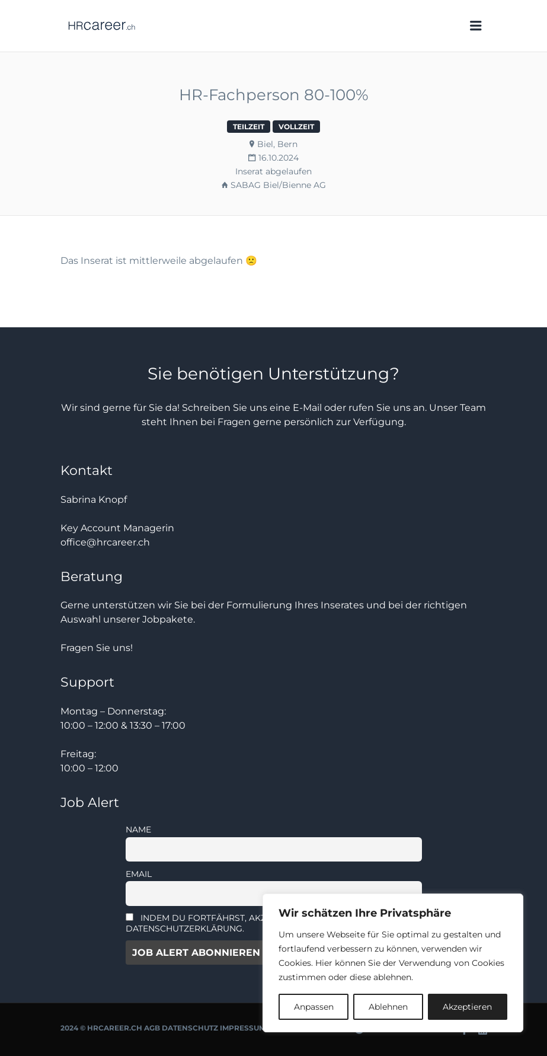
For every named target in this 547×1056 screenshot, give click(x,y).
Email (139, 874)
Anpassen (314, 1006)
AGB (152, 1027)
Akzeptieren (467, 1006)
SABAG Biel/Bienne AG (278, 185)
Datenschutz (190, 1027)
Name (138, 829)
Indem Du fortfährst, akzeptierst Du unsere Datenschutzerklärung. (242, 923)
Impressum (242, 1027)
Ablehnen (388, 1006)
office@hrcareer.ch (105, 542)
